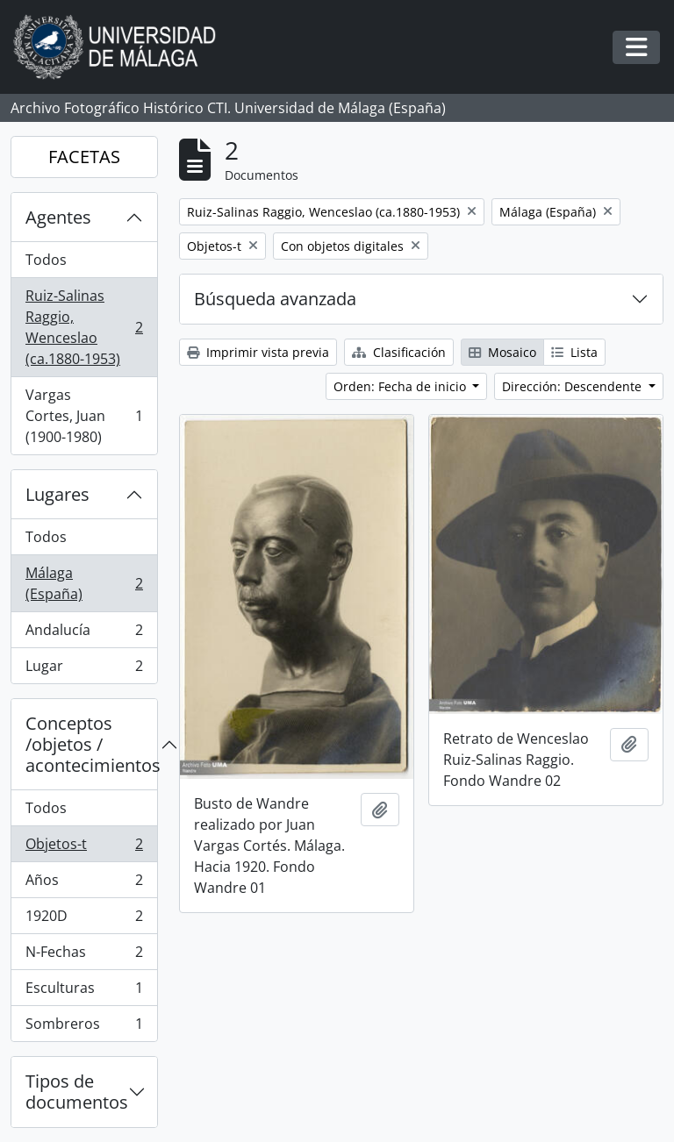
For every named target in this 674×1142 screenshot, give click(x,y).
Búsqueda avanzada (275, 298)
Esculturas (84, 991)
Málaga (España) (84, 583)
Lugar (84, 669)
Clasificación (399, 352)
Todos (46, 259)
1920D (84, 919)
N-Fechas (84, 955)
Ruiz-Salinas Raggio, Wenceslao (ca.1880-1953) (84, 327)
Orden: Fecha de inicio (401, 386)
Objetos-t (84, 847)
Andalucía (84, 633)
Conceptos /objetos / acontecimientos (91, 744)
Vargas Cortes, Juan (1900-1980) (84, 415)
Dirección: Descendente (573, 386)
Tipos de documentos (76, 1091)
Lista (574, 352)
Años (84, 883)
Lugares (57, 494)
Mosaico (502, 352)
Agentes (58, 217)
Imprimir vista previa (258, 352)
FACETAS (84, 156)
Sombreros (84, 1027)
